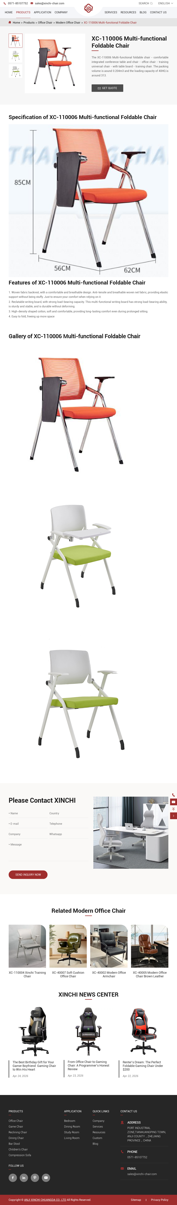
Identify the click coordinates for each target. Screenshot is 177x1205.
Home (9, 12)
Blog (143, 12)
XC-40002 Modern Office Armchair (109, 974)
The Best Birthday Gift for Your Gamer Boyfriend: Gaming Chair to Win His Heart (34, 1065)
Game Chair (16, 1126)
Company (61, 12)
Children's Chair (18, 1149)
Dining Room (72, 1126)
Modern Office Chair (68, 22)
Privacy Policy (159, 1200)
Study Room (71, 1132)
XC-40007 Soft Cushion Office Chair (68, 974)
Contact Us (158, 12)
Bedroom (69, 1121)
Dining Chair (16, 1138)
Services (111, 12)
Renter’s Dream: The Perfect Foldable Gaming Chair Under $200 (143, 1065)
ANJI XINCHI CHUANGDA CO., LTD (45, 1200)
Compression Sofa (20, 1155)
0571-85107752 (18, 3)
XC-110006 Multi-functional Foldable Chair (110, 22)
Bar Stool (14, 1143)
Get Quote (107, 88)
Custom (97, 1138)
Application (42, 12)
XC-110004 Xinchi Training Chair (27, 974)
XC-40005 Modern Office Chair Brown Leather (150, 974)
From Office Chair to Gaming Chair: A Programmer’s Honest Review (88, 1065)
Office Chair (45, 22)
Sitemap (136, 1200)
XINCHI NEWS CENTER (88, 994)
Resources (128, 12)
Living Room (72, 1138)
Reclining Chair (18, 1132)
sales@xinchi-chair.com (49, 3)
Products (23, 12)
